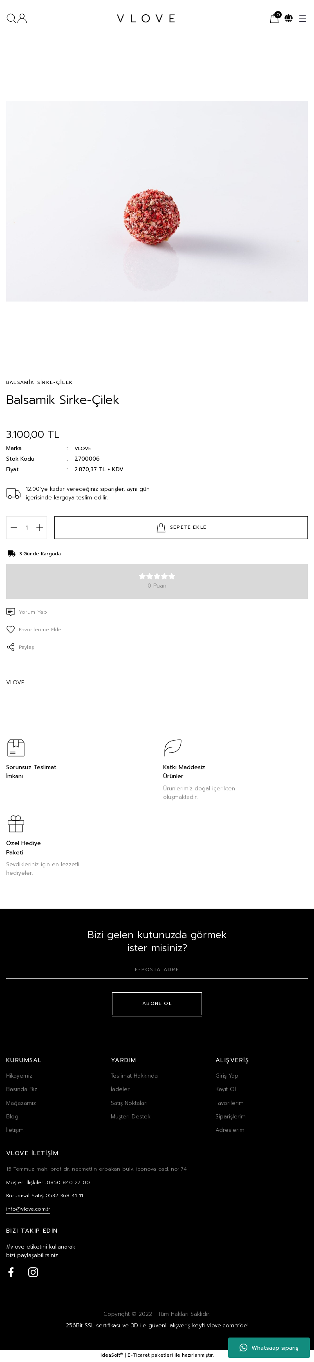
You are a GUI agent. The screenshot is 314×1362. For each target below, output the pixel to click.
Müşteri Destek (130, 1117)
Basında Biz (21, 1089)
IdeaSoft (112, 1356)
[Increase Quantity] (39, 528)
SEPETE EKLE (181, 527)
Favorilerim (229, 1103)
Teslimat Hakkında (134, 1076)
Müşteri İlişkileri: (49, 1182)
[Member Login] (22, 18)
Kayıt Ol (225, 1089)
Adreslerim (229, 1130)
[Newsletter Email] (157, 972)
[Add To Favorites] (35, 629)
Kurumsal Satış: (46, 1196)
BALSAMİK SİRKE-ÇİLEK (39, 382)
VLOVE (83, 449)
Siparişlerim (230, 1117)
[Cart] (274, 18)
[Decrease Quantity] (14, 528)
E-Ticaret (139, 1356)
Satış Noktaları (129, 1103)
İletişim (15, 1130)
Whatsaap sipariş (269, 1347)
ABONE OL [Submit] (157, 1003)
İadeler (120, 1089)
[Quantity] (26, 528)
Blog (12, 1117)
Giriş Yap (226, 1076)
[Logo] (145, 18)
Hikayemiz (19, 1076)
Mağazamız (21, 1103)
